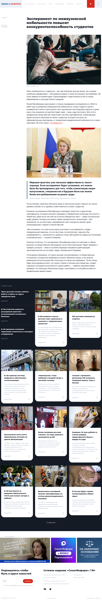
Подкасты (70, 4)
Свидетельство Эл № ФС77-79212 (54, 575)
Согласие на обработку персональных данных (18, 585)
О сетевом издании (50, 577)
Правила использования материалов (56, 583)
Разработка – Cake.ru (94, 598)
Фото (50, 4)
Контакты (79, 4)
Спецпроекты (41, 4)
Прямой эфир (59, 4)
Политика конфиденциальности (54, 581)
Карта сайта (51, 598)
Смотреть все (51, 522)
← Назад (4, 17)
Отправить (28, 581)
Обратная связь (79, 577)
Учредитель (78, 575)
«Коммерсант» (56, 123)
